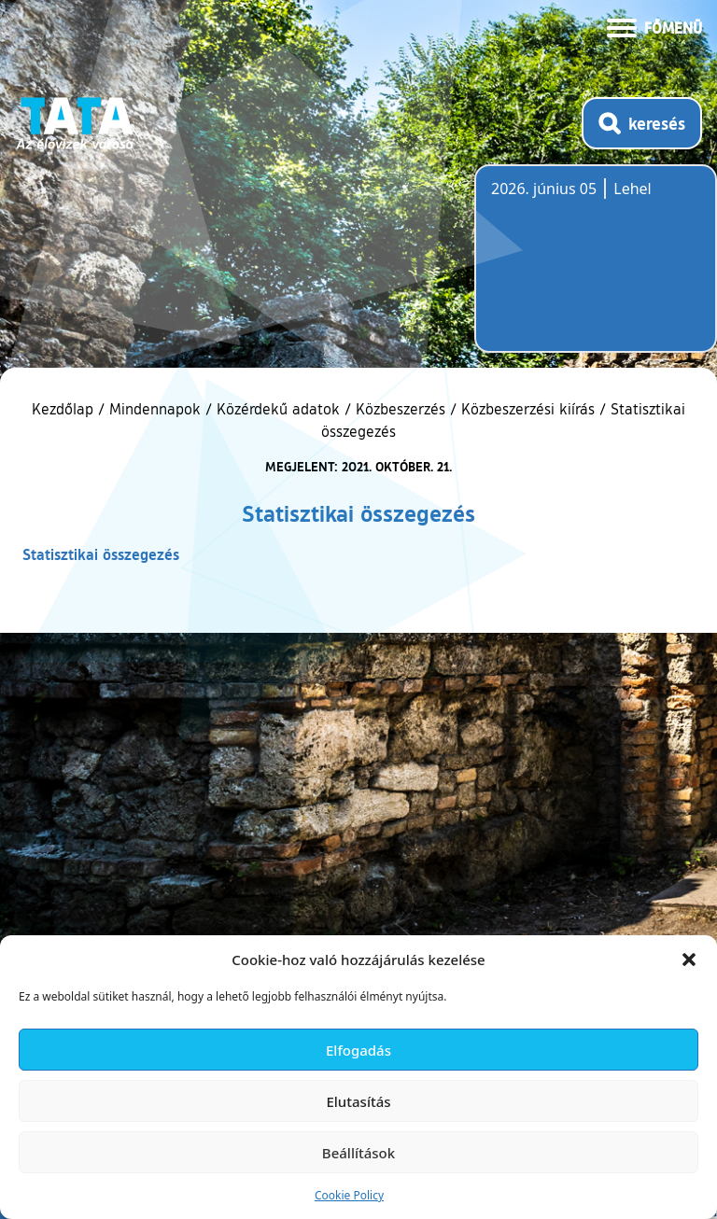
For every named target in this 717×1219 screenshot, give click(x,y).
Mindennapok (155, 408)
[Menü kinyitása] (654, 26)
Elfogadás (358, 1050)
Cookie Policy (349, 1195)
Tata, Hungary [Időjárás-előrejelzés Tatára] (595, 270)
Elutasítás (358, 1101)
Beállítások (358, 1152)
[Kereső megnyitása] (642, 123)
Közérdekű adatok (278, 408)
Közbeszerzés (400, 408)
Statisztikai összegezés (100, 554)
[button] (689, 959)
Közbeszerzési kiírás (528, 408)
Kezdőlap (65, 408)
